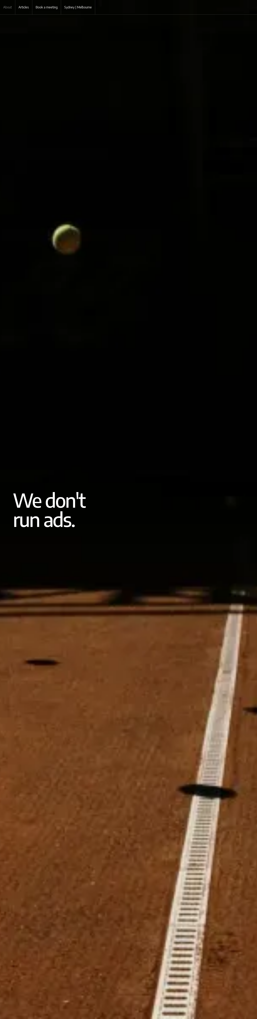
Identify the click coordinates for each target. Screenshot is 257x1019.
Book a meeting (47, 7)
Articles (23, 7)
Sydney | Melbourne (78, 7)
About (7, 7)
